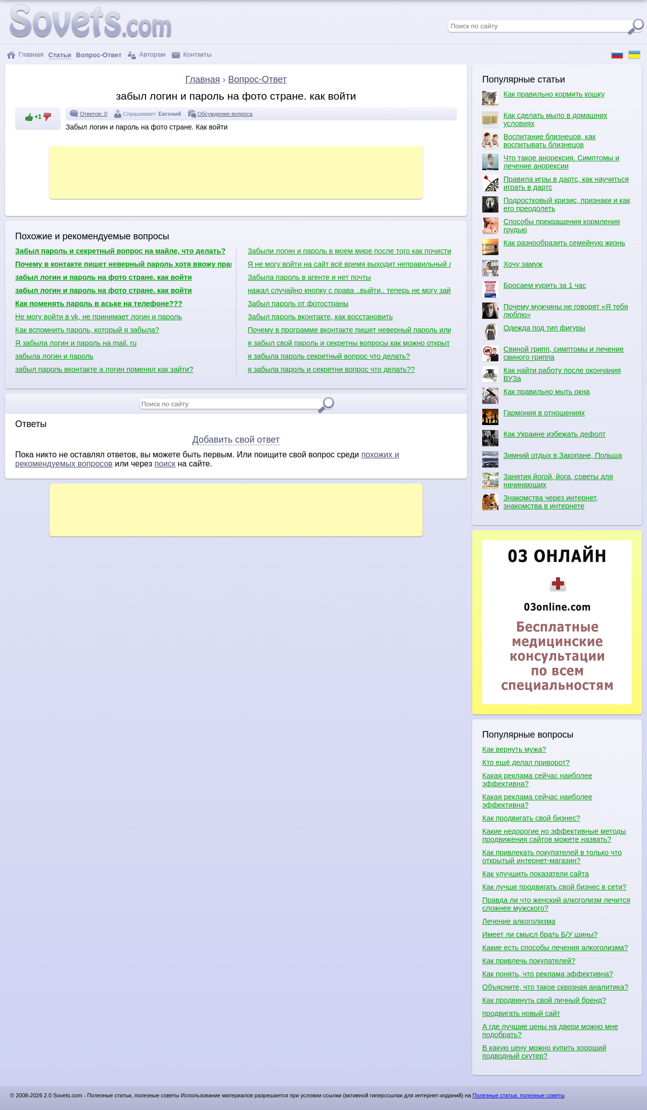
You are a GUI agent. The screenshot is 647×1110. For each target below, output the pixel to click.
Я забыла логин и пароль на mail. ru (75, 343)
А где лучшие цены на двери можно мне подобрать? (550, 1030)
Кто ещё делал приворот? (526, 762)
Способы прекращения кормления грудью (551, 226)
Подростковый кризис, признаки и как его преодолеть (556, 204)
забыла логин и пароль (54, 356)
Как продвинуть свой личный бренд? (544, 1000)
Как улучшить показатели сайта (535, 874)
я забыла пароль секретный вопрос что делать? (329, 356)
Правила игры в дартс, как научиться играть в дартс (555, 183)
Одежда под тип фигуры (533, 332)
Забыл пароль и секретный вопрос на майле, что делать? (120, 251)
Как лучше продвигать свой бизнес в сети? (554, 887)
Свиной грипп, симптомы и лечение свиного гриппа (553, 353)
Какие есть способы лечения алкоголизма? (555, 948)
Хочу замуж (512, 268)
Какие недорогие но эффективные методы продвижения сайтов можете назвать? (554, 835)
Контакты (192, 55)
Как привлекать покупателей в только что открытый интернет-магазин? (552, 856)
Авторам (146, 55)
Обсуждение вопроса (225, 114)
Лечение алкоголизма (519, 921)
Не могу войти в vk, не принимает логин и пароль (98, 317)
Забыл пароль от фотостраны (298, 304)
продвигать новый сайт (521, 1013)
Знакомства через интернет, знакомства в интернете (540, 502)
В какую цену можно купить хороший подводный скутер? (544, 1052)
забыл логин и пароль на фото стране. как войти (103, 277)
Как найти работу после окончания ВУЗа (551, 374)
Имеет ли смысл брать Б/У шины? (539, 934)
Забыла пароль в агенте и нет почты (309, 277)
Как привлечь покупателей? (528, 961)
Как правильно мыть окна (536, 396)
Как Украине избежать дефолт (544, 438)
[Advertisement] (236, 171)
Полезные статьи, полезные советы (519, 1095)
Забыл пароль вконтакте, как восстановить (320, 317)
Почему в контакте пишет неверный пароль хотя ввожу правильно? (123, 264)
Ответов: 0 (93, 114)
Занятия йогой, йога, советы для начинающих (547, 481)
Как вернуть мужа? (514, 749)
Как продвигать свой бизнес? (531, 818)
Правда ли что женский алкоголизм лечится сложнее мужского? (556, 904)
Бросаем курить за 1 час (534, 289)
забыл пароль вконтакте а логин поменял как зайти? (104, 369)
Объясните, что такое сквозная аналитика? (555, 987)
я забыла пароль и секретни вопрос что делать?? (331, 369)
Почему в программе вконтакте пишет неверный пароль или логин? (349, 330)
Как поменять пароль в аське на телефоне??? (98, 304)
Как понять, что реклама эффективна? (547, 974)
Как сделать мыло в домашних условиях (544, 119)
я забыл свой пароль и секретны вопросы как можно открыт (349, 343)
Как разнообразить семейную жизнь (553, 247)
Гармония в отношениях (533, 417)
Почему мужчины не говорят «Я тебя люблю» (555, 311)
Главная (25, 55)
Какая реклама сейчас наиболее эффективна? (537, 780)
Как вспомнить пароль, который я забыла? (87, 330)
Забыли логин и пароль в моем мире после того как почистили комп (349, 251)
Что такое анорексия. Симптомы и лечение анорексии (550, 162)
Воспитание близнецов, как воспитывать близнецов (538, 141)
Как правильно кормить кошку (543, 98)
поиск (164, 463)
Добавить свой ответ (236, 440)
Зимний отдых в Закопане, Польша (552, 459)
